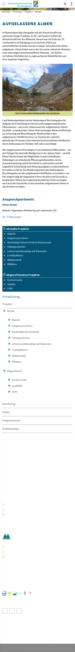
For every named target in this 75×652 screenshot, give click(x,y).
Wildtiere (12, 264)
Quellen (11, 284)
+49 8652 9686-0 (16, 504)
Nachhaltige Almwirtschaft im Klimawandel (29, 242)
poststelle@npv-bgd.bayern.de (24, 552)
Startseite (6, 12)
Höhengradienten (16, 246)
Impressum (50, 648)
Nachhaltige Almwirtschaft (25, 331)
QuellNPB (17, 385)
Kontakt (67, 648)
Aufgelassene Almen (17, 238)
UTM (10, 288)
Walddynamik (14, 259)
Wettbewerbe (10, 429)
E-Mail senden (14, 216)
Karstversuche (14, 279)
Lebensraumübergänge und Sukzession (27, 251)
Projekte (28, 12)
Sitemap (59, 648)
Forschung (17, 12)
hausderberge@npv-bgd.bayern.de (27, 509)
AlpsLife (11, 233)
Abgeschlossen (14, 371)
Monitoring (8, 404)
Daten (6, 412)
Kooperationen (11, 420)
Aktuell (38, 12)
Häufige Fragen (11, 578)
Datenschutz (38, 648)
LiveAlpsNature (15, 255)
